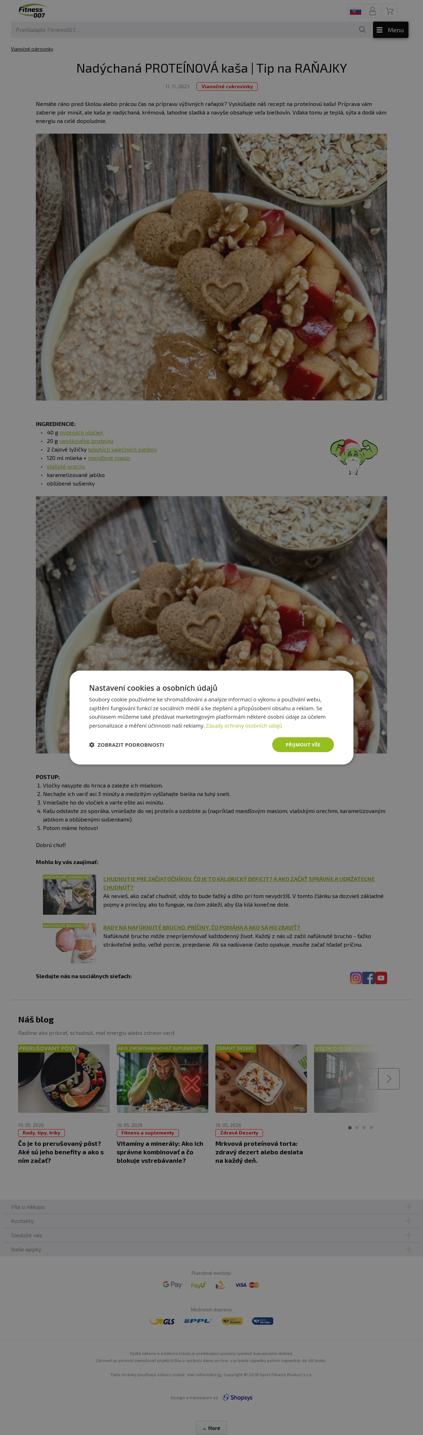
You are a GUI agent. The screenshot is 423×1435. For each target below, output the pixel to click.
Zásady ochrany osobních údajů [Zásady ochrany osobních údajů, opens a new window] (245, 725)
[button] (126, 744)
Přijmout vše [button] (302, 744)
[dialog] (211, 717)
